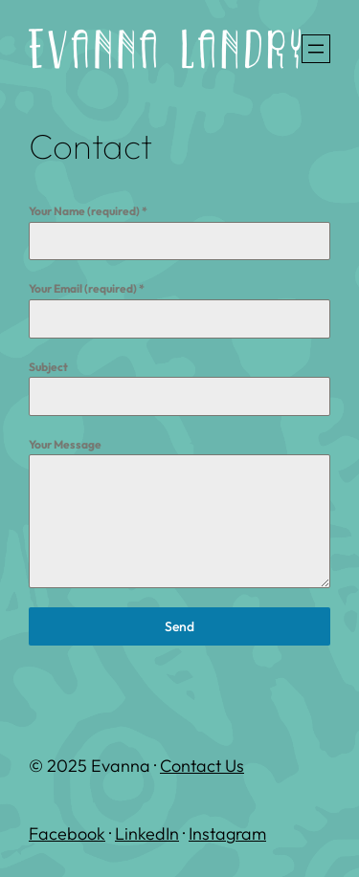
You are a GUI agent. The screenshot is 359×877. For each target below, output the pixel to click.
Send (179, 626)
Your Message (65, 444)
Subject (48, 367)
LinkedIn (147, 833)
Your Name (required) (88, 211)
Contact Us (202, 766)
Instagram (227, 833)
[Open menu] (316, 48)
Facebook (67, 833)
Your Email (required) (87, 288)
